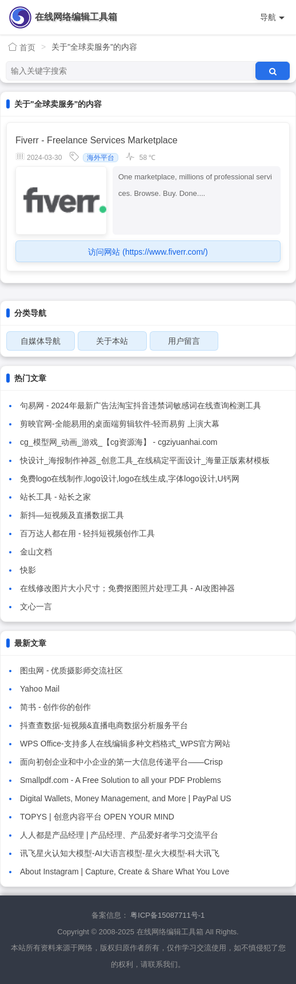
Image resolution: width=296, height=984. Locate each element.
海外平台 (100, 158)
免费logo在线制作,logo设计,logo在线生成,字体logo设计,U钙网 (129, 478)
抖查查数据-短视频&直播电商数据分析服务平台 (104, 725)
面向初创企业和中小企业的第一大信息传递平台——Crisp (121, 761)
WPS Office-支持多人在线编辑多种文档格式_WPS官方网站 (125, 743)
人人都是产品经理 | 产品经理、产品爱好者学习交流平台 (119, 835)
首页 (21, 47)
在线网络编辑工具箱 (76, 17)
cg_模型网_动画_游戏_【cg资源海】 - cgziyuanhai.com (118, 442)
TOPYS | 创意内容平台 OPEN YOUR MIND (97, 816)
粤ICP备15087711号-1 (167, 915)
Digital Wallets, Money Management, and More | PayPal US (125, 798)
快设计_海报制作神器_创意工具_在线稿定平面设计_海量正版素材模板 (145, 460)
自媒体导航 (41, 341)
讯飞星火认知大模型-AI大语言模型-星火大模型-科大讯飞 (119, 853)
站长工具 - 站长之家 (55, 496)
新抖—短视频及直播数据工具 (72, 515)
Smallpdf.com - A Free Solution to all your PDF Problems (120, 780)
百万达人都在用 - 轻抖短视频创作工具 (87, 533)
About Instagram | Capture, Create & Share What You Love (124, 871)
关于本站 (112, 341)
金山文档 (36, 551)
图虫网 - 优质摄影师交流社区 (71, 670)
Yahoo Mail (39, 688)
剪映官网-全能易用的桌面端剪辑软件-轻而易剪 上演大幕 (119, 423)
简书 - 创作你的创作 (55, 707)
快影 (28, 570)
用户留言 (184, 341)
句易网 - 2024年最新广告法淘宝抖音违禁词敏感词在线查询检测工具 (140, 405)
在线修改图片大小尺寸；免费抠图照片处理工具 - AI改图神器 (127, 588)
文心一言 (36, 606)
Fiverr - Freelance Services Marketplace (96, 140)
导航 (272, 17)
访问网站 (147, 251)
